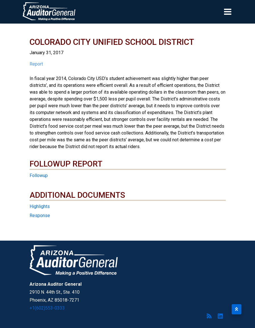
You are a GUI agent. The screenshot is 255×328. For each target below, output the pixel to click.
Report (36, 64)
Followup (39, 175)
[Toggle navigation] (237, 11)
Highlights (40, 206)
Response (40, 215)
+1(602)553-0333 (47, 308)
